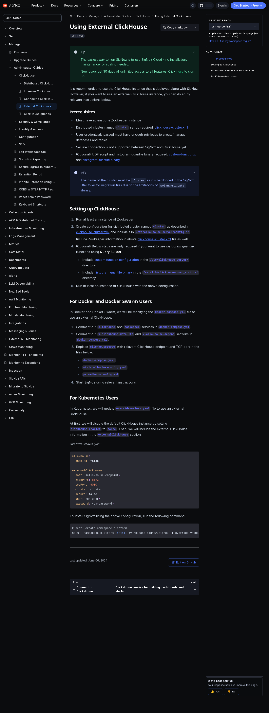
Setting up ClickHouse (224, 64)
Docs (54, 5)
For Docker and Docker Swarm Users (233, 70)
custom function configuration (116, 260)
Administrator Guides (117, 16)
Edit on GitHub (183, 562)
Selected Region (220, 20)
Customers (132, 5)
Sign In (222, 5)
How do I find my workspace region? (230, 41)
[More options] (195, 27)
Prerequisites (224, 58)
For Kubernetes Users (224, 76)
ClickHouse (143, 16)
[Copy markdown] (176, 27)
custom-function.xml (184, 154)
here (179, 71)
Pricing (113, 5)
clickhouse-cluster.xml (171, 127)
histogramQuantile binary (101, 160)
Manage (94, 16)
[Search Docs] (193, 5)
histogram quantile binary (113, 272)
